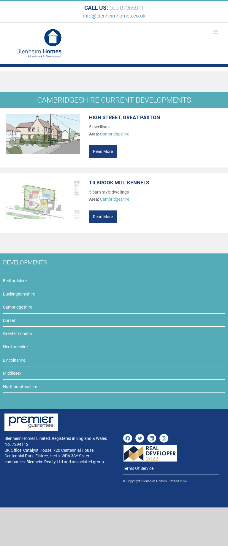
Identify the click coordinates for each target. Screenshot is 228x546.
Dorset (9, 320)
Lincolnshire (14, 360)
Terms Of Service (138, 468)
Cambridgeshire (114, 134)
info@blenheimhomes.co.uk (114, 16)
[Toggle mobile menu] (216, 32)
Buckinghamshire (19, 294)
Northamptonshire (20, 386)
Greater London (17, 333)
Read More (103, 151)
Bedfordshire (15, 280)
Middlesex (12, 373)
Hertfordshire (15, 346)
